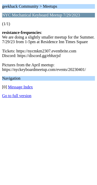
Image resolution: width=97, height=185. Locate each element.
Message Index (20, 87)
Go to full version (16, 96)
